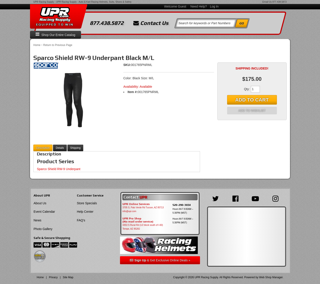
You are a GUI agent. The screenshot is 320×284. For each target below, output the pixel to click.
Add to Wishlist (252, 110)
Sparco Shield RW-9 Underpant (58, 169)
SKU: (127, 65)
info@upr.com (129, 211)
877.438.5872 (279, 1)
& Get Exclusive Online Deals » (160, 260)
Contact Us (150, 23)
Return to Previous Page (57, 45)
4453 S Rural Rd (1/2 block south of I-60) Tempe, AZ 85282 (142, 227)
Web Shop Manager (271, 277)
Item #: (133, 92)
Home (36, 45)
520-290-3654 (181, 205)
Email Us (267, 1)
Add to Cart (252, 100)
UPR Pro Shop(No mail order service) (137, 220)
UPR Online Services (136, 204)
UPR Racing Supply (43, 1)
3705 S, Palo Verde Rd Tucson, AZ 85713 (143, 207)
